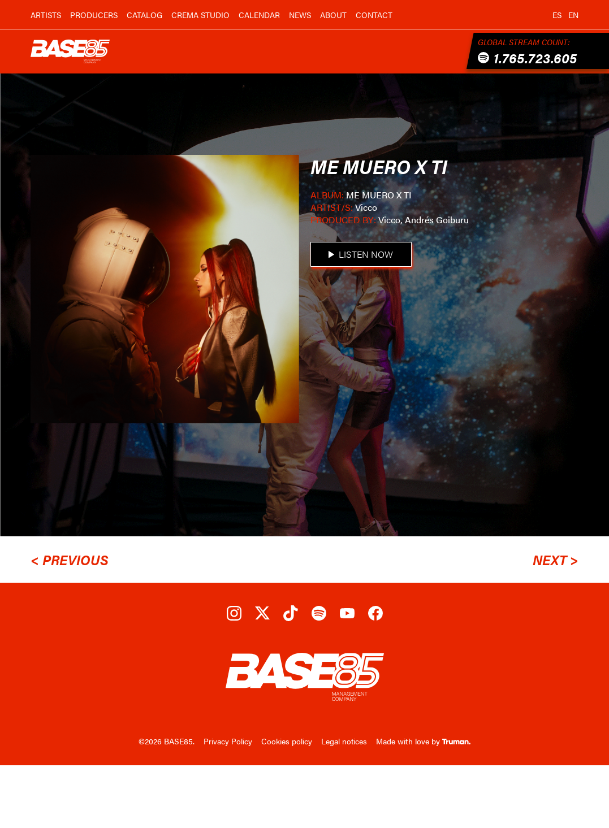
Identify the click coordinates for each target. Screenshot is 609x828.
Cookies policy (286, 741)
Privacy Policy (228, 741)
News (300, 14)
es (557, 14)
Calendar (259, 14)
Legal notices (344, 741)
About (333, 14)
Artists (46, 14)
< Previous (70, 559)
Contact (374, 14)
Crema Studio (200, 14)
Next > (555, 559)
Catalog (144, 14)
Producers (94, 14)
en (573, 14)
